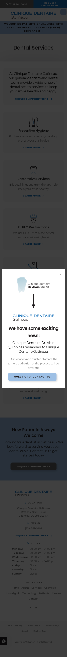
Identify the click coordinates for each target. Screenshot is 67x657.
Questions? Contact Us (32, 376)
